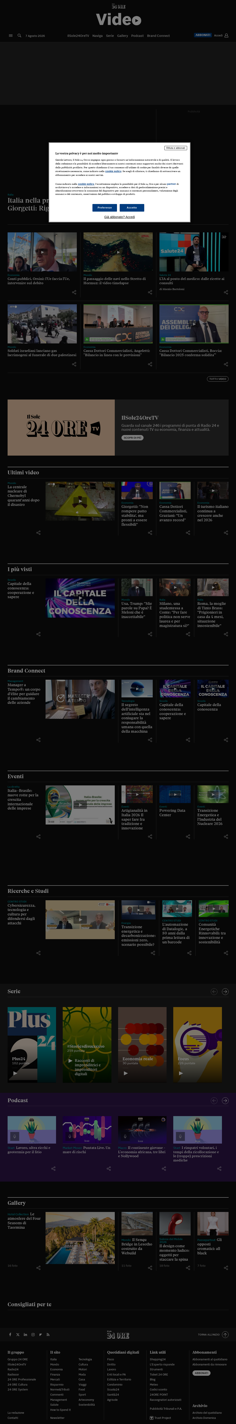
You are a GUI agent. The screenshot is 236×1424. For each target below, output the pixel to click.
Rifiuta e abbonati (175, 148)
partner (171, 184)
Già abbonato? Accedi (119, 217)
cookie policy (113, 171)
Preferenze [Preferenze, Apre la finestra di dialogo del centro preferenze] (105, 207)
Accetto (132, 207)
